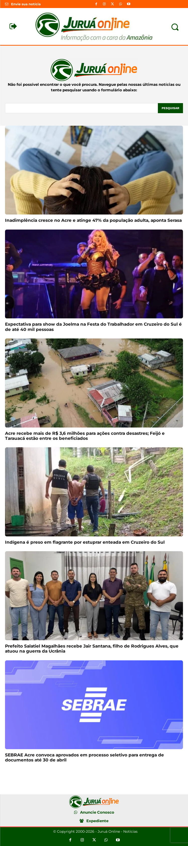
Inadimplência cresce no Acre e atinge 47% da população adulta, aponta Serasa (93, 220)
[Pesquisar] (170, 108)
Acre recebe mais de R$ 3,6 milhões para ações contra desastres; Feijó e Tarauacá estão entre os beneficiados (85, 436)
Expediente (97, 820)
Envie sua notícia (26, 4)
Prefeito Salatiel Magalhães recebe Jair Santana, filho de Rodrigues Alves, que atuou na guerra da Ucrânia (91, 649)
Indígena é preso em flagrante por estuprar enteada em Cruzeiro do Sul (85, 542)
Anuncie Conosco (97, 812)
